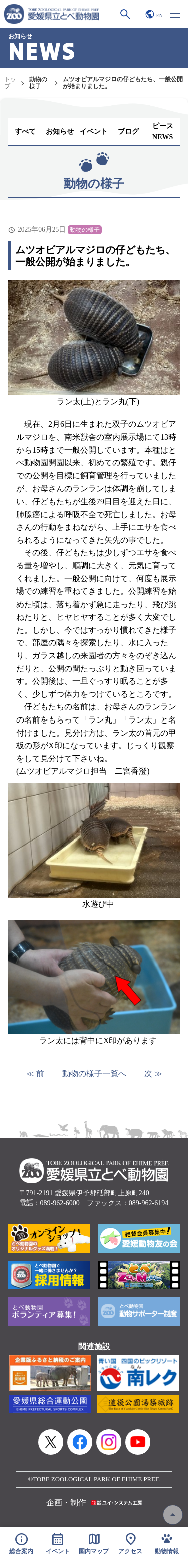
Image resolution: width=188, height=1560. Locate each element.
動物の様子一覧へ (94, 1073)
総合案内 (21, 1543)
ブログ (128, 131)
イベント (94, 131)
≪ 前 (35, 1073)
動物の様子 (38, 83)
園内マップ (94, 1543)
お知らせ (60, 131)
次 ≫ (153, 1073)
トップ (10, 83)
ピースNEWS (162, 131)
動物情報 (167, 1543)
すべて (25, 131)
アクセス (130, 1543)
